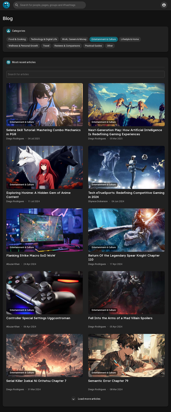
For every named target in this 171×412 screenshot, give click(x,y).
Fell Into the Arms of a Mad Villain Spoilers (120, 318)
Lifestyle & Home (130, 39)
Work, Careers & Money (74, 39)
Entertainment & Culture (104, 39)
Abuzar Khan (13, 264)
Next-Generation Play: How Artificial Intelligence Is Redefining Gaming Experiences (125, 132)
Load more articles (85, 399)
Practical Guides (93, 45)
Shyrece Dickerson (98, 201)
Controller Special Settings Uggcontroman (38, 318)
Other (110, 45)
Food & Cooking (17, 39)
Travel (46, 45)
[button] (49, 5)
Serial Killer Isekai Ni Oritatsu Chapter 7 (36, 381)
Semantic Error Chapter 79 (108, 381)
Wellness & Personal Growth (23, 45)
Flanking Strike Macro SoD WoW (30, 255)
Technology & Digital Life (44, 39)
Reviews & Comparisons (67, 45)
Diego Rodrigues (15, 138)
